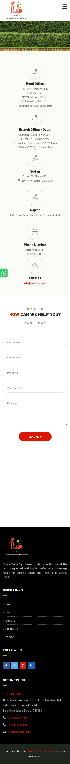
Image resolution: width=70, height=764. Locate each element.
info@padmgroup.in (35, 283)
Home (7, 604)
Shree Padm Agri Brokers (39, 751)
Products (9, 620)
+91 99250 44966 (17, 717)
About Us (9, 612)
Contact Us (10, 628)
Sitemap (8, 636)
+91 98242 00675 (17, 724)
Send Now (35, 436)
